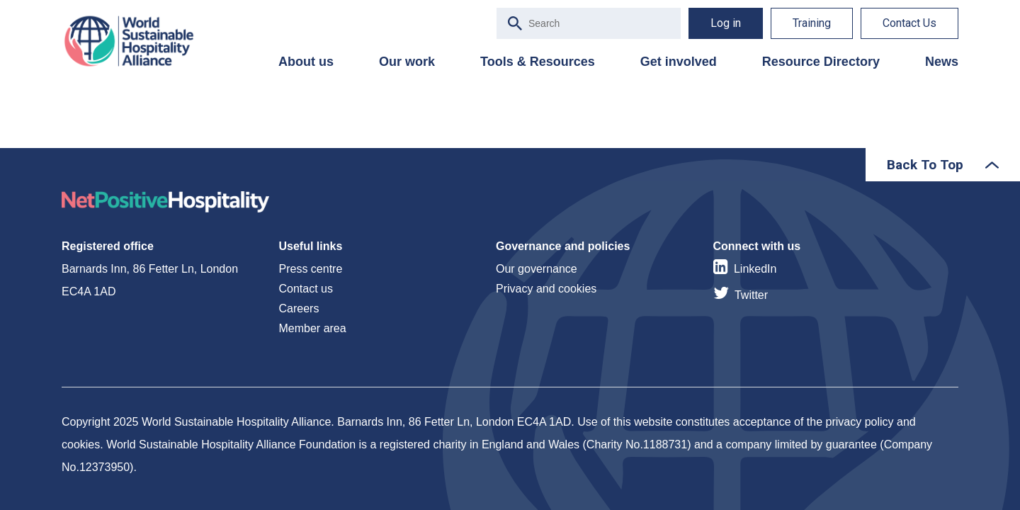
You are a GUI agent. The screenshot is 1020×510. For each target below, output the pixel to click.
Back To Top (925, 165)
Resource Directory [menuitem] (821, 62)
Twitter (751, 295)
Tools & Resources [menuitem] (537, 62)
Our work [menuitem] (407, 62)
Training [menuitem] (812, 23)
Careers (299, 308)
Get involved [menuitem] (678, 62)
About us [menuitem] (306, 62)
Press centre (311, 269)
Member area (312, 328)
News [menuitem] (941, 62)
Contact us (306, 289)
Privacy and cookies (546, 289)
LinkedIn (755, 269)
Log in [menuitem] (725, 23)
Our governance (536, 269)
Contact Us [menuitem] (909, 23)
